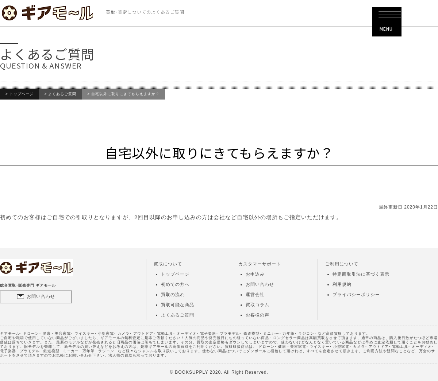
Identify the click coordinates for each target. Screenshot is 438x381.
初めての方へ (175, 284)
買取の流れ (173, 294)
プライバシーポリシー (356, 294)
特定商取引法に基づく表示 (361, 274)
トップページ (21, 94)
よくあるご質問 (62, 94)
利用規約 (342, 284)
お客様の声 (257, 315)
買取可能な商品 (177, 304)
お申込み (255, 274)
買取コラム (257, 304)
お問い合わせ (41, 296)
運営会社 (255, 294)
